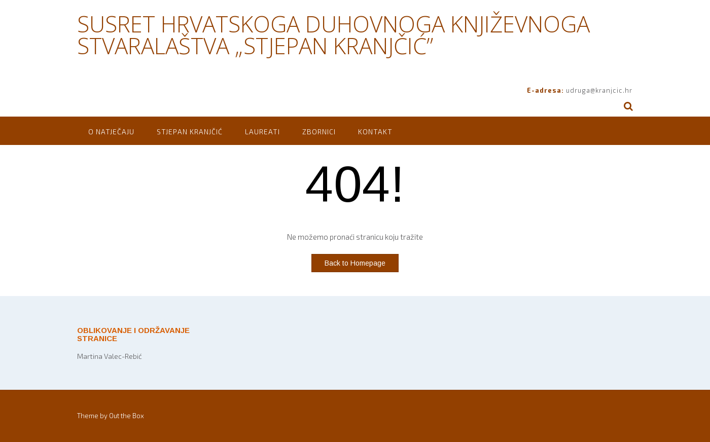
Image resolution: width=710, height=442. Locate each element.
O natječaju (111, 131)
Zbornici (319, 131)
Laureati (262, 131)
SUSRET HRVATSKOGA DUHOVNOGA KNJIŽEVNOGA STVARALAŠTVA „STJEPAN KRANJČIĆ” (333, 35)
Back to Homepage (355, 263)
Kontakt (375, 131)
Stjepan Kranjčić (190, 131)
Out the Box (126, 416)
